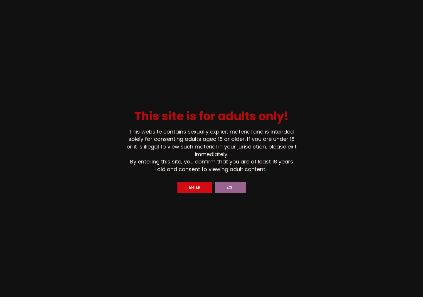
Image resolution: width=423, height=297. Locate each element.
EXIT (230, 187)
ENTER (194, 187)
